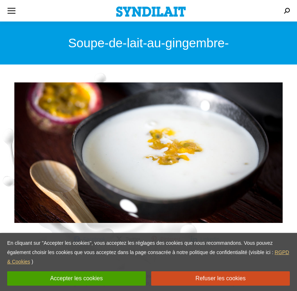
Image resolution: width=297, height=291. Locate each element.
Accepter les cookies (76, 278)
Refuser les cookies (220, 278)
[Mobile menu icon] (11, 10)
